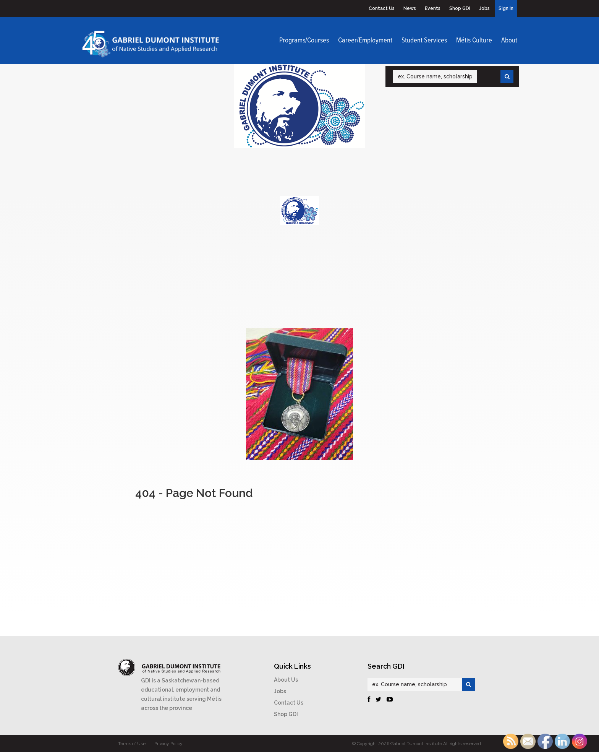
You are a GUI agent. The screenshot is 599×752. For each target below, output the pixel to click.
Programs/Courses (304, 40)
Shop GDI (459, 8)
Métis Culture (474, 40)
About (509, 40)
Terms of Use (132, 743)
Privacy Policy (168, 743)
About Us (286, 680)
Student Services (424, 40)
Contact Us (382, 8)
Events (432, 8)
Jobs (484, 8)
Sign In (506, 8)
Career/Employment (365, 40)
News (409, 8)
